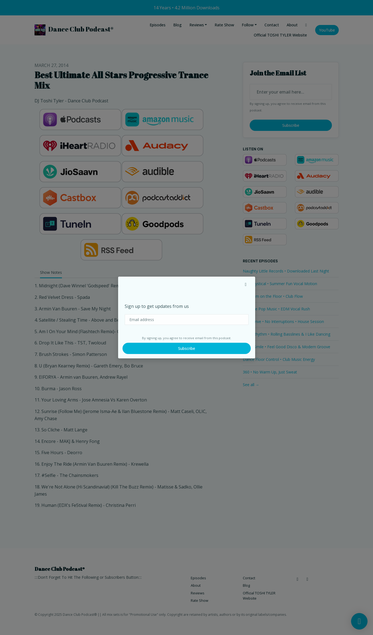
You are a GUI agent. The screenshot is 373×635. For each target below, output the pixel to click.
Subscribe (186, 348)
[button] (246, 284)
